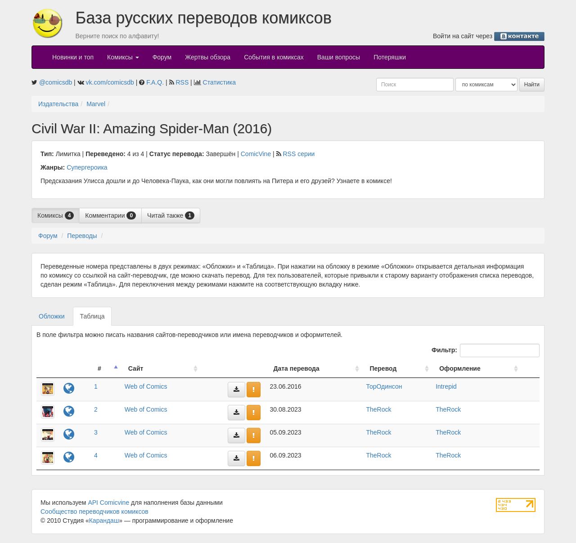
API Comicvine (108, 502)
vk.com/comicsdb (110, 82)
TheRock (378, 409)
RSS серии (299, 153)
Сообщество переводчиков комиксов (94, 511)
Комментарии (110, 215)
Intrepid (446, 386)
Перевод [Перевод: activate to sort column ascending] (382, 368)
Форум (162, 57)
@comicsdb (55, 82)
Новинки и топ (73, 57)
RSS (182, 82)
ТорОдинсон (384, 386)
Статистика (219, 82)
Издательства (58, 104)
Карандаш (104, 520)
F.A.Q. (155, 82)
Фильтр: (486, 350)
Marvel (95, 104)
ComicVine (256, 153)
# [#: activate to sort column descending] (99, 368)
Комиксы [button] (123, 57)
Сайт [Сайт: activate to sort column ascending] (136, 368)
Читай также (170, 215)
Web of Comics (146, 386)
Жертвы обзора (207, 57)
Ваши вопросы (338, 57)
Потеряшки (390, 57)
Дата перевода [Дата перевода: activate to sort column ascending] (296, 368)
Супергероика (87, 167)
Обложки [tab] (52, 316)
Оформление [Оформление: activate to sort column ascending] (460, 368)
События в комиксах (274, 57)
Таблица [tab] (92, 316)
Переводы (82, 235)
